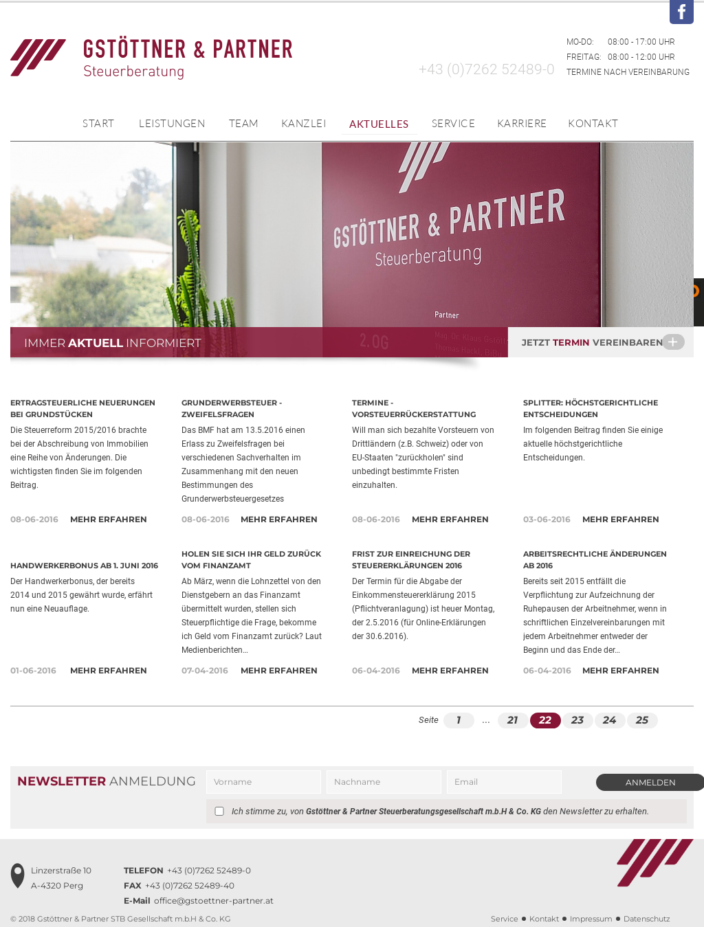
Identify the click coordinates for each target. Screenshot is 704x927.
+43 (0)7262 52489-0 (487, 69)
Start (98, 123)
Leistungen (172, 123)
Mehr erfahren (108, 519)
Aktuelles (379, 124)
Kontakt (593, 123)
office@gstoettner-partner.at (199, 900)
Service (454, 123)
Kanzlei (304, 123)
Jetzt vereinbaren (608, 341)
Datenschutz (647, 919)
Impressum (591, 919)
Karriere (522, 123)
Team (244, 123)
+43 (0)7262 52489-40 (179, 885)
